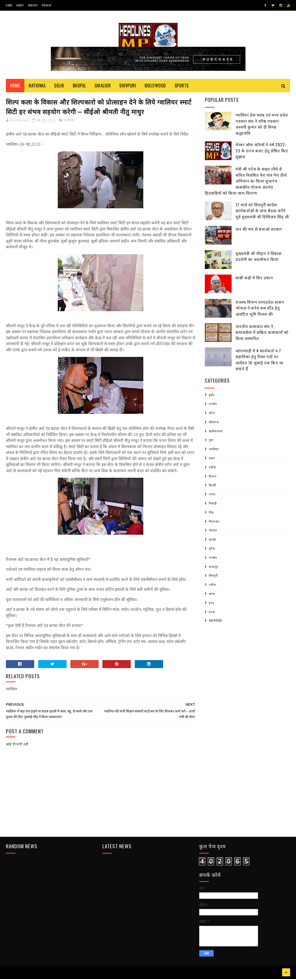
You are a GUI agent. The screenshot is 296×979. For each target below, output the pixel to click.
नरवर (212, 494)
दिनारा (213, 476)
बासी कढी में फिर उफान (254, 277)
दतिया (212, 467)
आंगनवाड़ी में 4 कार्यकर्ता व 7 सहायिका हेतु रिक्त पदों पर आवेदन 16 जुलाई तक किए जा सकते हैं (259, 360)
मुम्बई (212, 539)
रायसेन (213, 557)
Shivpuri (127, 85)
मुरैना (212, 548)
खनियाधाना (215, 431)
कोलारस (214, 422)
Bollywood (155, 85)
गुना (211, 440)
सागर (212, 593)
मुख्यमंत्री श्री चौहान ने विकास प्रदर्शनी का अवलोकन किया (259, 256)
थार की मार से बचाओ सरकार (259, 229)
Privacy (47, 5)
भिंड (211, 512)
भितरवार (214, 521)
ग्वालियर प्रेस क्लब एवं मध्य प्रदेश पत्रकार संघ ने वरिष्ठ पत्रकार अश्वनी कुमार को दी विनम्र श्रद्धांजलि (262, 124)
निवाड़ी (213, 503)
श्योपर (213, 584)
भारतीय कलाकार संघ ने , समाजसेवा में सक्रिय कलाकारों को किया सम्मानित (262, 332)
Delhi (59, 85)
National (37, 85)
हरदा (212, 612)
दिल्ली (212, 485)
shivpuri (215, 620)
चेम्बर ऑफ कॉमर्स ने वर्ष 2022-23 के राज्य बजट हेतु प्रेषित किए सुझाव (262, 150)
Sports (182, 85)
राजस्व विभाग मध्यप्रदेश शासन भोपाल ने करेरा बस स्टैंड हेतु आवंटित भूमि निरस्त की (260, 308)
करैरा (212, 413)
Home (9, 5)
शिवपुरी (213, 575)
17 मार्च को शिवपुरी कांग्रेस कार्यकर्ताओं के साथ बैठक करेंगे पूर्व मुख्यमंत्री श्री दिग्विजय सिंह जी (262, 210)
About (20, 5)
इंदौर (212, 395)
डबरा (212, 458)
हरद (211, 602)
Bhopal (79, 85)
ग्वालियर (69, 120)
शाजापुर (213, 566)
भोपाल (213, 530)
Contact (33, 5)
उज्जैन (213, 404)
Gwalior (103, 85)
